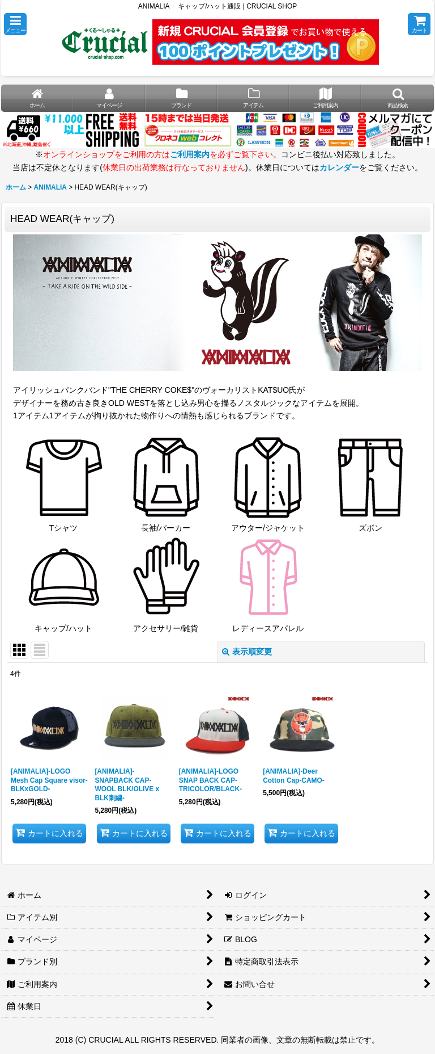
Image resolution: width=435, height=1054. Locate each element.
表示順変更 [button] (247, 651)
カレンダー (339, 167)
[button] (15, 24)
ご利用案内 (190, 154)
